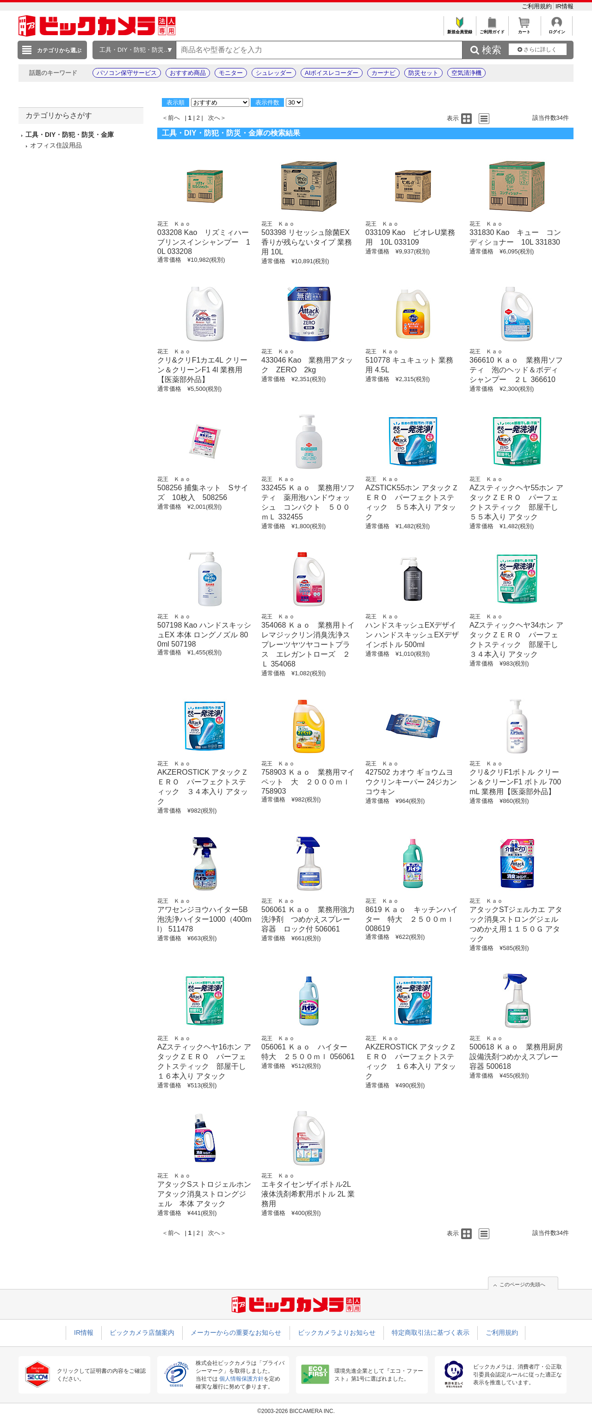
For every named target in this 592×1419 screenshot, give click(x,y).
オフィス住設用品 (56, 145)
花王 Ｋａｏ (174, 224)
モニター (231, 72)
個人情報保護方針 (241, 1379)
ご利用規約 (538, 6)
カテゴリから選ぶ (59, 50)
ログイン (557, 29)
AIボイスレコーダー (331, 72)
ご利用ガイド (492, 29)
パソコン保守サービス (127, 72)
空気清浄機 (466, 72)
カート (524, 29)
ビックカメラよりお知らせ (337, 1332)
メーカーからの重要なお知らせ (236, 1332)
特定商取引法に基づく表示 (430, 1332)
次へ (214, 117)
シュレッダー (274, 72)
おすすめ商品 (188, 72)
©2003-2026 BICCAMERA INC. (296, 1411)
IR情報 (564, 6)
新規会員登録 (459, 29)
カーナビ (383, 72)
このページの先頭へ (522, 1284)
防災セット (423, 72)
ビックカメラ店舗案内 (142, 1332)
